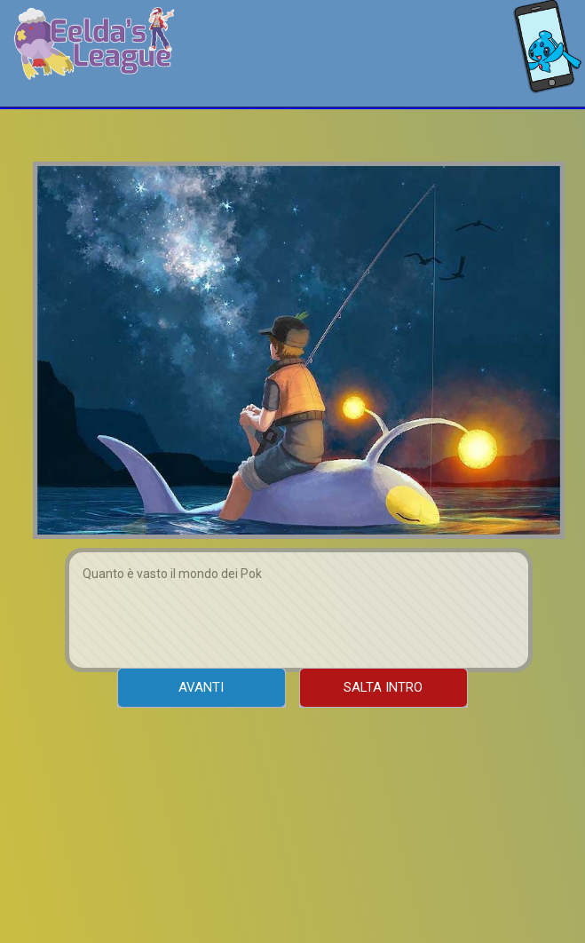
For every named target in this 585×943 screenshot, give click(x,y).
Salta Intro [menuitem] (383, 687)
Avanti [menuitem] (201, 687)
